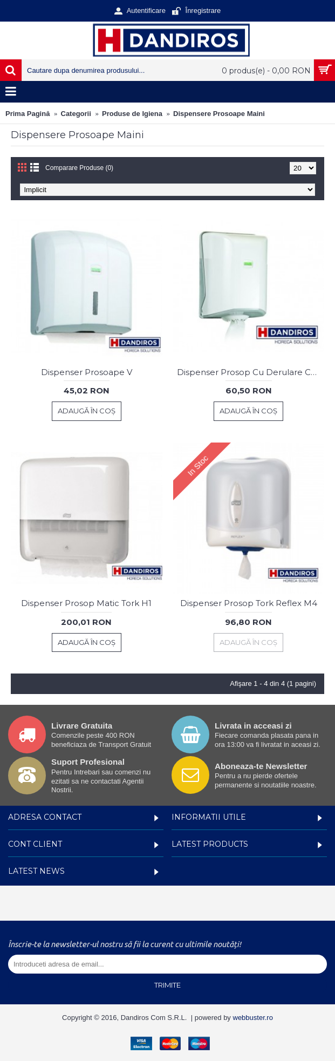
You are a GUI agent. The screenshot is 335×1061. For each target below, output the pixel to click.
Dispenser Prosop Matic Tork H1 (86, 603)
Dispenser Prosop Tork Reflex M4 (248, 603)
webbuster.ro (253, 1018)
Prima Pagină (27, 114)
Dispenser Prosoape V (86, 372)
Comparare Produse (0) (79, 168)
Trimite (167, 985)
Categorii (76, 114)
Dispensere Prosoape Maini (219, 114)
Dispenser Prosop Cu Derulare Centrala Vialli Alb (251, 372)
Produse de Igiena (132, 114)
